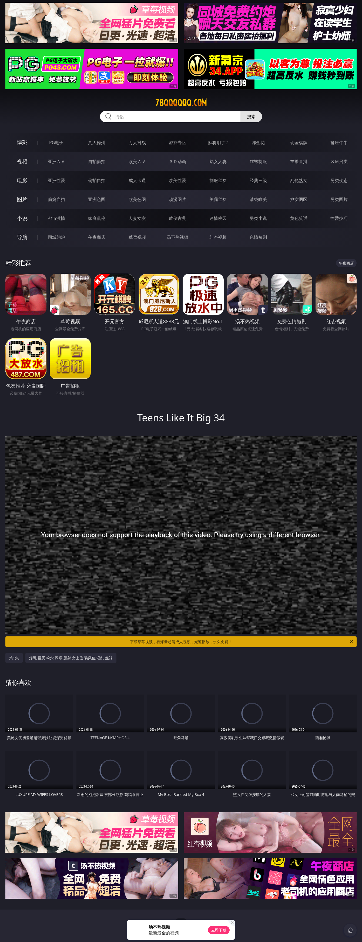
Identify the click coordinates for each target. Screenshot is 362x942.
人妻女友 (137, 218)
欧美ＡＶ (137, 161)
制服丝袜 (218, 180)
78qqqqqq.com (181, 102)
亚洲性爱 (56, 180)
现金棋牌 (298, 143)
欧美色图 (137, 199)
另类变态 (339, 180)
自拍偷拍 (96, 161)
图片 (22, 199)
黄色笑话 (298, 218)
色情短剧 (258, 237)
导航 (22, 237)
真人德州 (96, 143)
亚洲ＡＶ (56, 161)
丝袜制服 (258, 161)
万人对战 (137, 143)
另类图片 (339, 199)
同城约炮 (56, 237)
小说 (22, 218)
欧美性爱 (177, 180)
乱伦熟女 (298, 180)
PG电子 (56, 143)
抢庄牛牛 (339, 143)
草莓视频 (137, 237)
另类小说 (258, 218)
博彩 (22, 142)
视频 (22, 161)
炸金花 (258, 143)
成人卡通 (137, 180)
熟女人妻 (218, 161)
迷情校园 (218, 218)
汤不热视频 (177, 237)
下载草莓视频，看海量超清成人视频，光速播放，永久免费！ (242, 642)
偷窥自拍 (56, 199)
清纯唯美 (258, 199)
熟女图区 (298, 199)
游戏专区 (177, 143)
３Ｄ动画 (177, 161)
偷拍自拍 (96, 180)
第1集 (14, 657)
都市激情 (56, 218)
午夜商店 (96, 237)
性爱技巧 (339, 218)
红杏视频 (218, 237)
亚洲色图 (96, 199)
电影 (22, 180)
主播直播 (298, 161)
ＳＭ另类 (339, 161)
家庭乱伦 (96, 218)
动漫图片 (177, 199)
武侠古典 (177, 218)
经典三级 (258, 180)
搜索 (251, 117)
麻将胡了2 (218, 143)
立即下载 (218, 930)
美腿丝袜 (218, 199)
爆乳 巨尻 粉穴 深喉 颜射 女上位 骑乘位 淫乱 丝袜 (71, 657)
